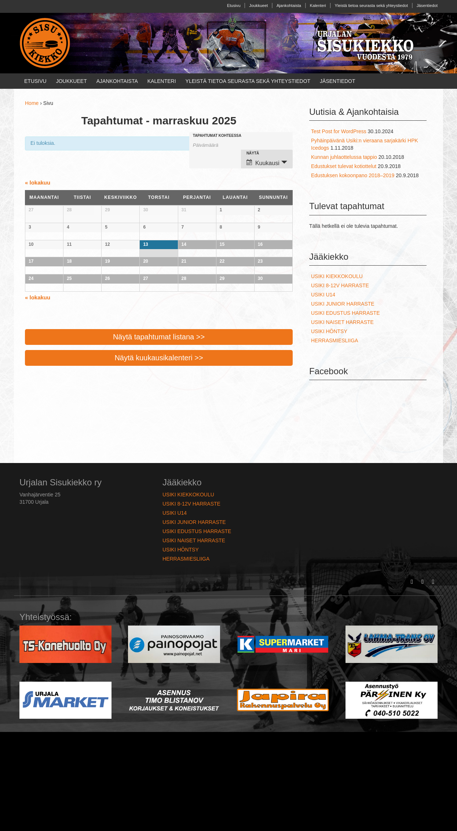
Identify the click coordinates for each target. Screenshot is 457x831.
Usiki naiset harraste (342, 322)
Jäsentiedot (427, 5)
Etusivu (234, 5)
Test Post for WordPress (338, 131)
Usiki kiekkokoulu (337, 276)
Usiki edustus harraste (345, 313)
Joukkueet (258, 5)
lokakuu (37, 182)
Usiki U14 (323, 295)
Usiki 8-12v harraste (340, 285)
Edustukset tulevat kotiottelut (343, 166)
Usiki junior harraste (342, 304)
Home (32, 103)
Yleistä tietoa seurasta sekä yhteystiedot (371, 5)
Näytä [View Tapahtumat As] (252, 153)
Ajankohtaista (289, 5)
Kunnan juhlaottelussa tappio (344, 157)
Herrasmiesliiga (334, 340)
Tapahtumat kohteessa (217, 136)
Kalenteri (318, 5)
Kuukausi (262, 162)
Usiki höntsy (329, 331)
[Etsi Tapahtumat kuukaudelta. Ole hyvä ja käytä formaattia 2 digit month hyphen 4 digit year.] (211, 144)
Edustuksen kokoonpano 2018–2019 (352, 175)
